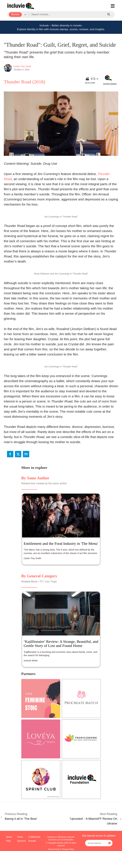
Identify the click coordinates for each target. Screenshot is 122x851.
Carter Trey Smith (22, 66)
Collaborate (34, 837)
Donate (32, 841)
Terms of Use (54, 849)
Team (20, 837)
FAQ (8, 841)
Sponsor (21, 841)
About (9, 837)
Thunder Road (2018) (24, 81)
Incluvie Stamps (110, 84)
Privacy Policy (68, 849)
